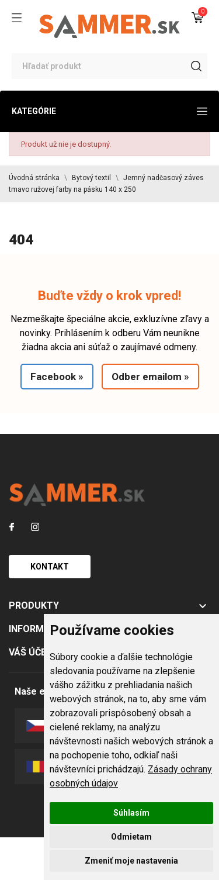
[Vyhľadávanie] (109, 66)
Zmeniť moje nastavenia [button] (131, 860)
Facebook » (57, 376)
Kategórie (109, 111)
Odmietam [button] (131, 836)
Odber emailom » (150, 376)
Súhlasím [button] (131, 812)
